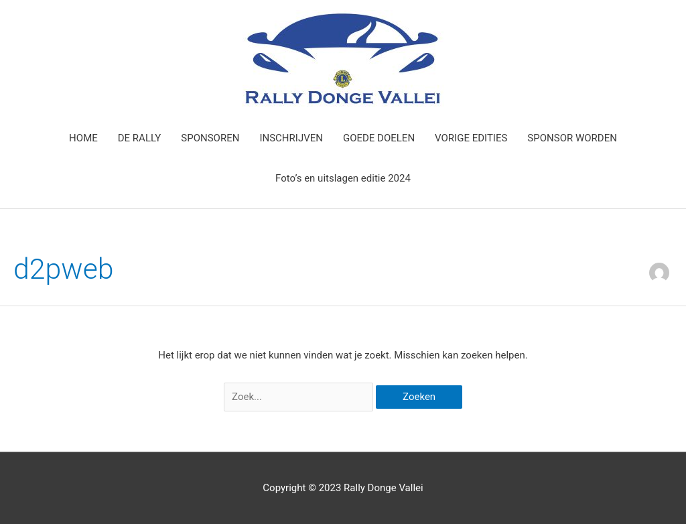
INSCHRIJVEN (291, 138)
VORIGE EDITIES (471, 138)
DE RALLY (139, 138)
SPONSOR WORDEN (572, 138)
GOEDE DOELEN (379, 138)
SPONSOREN (210, 138)
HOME (83, 138)
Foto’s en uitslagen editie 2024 (343, 178)
